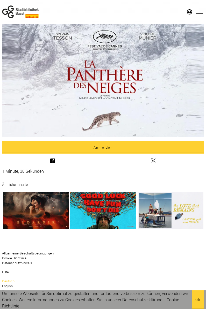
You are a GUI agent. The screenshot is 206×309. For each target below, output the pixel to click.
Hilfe (5, 272)
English (7, 286)
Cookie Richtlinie (14, 258)
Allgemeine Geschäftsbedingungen (28, 253)
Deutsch (8, 281)
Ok (197, 300)
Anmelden (103, 147)
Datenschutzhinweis (17, 263)
